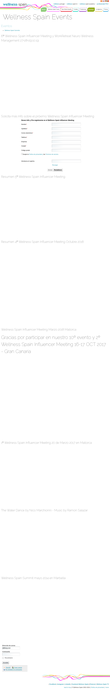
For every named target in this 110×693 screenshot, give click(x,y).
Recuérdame (9, 658)
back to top (67, 687)
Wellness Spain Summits (12, 30)
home (107, 687)
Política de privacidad (97, 687)
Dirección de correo (8, 645)
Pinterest (93, 684)
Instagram (60, 684)
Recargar (55, 165)
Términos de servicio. (52, 154)
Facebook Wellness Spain (80, 684)
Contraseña (6, 652)
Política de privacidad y (36, 154)
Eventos (6, 26)
